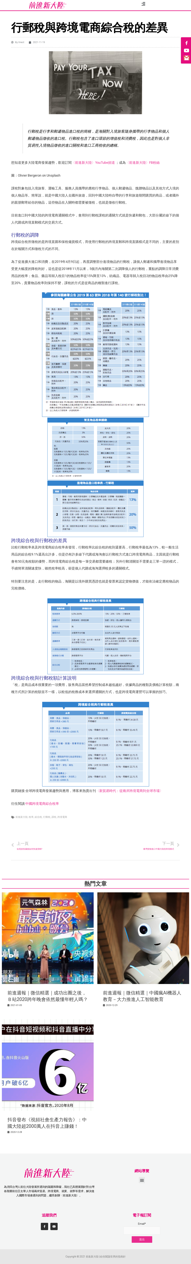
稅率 (31, 817)
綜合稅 (38, 817)
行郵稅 (46, 817)
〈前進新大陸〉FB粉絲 (143, 162)
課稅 (53, 817)
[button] (142, 1180)
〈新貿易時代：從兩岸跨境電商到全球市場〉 (129, 791)
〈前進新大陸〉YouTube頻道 (93, 162)
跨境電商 (62, 817)
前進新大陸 (21, 817)
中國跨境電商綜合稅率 (42, 804)
